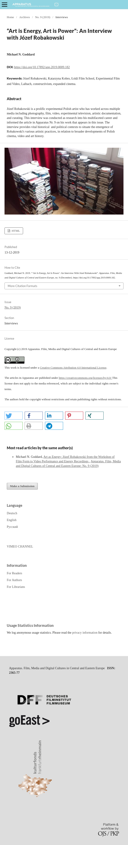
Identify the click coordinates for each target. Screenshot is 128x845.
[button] (14, 416)
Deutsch (12, 513)
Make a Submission (22, 486)
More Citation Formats (22, 286)
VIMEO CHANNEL (20, 546)
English (12, 520)
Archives (24, 17)
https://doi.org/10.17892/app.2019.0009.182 (42, 67)
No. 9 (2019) (42, 17)
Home (10, 17)
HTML (15, 230)
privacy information (84, 632)
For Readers (14, 573)
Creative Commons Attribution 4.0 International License (73, 367)
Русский (12, 527)
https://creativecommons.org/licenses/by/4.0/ (85, 377)
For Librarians (16, 587)
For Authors (14, 580)
